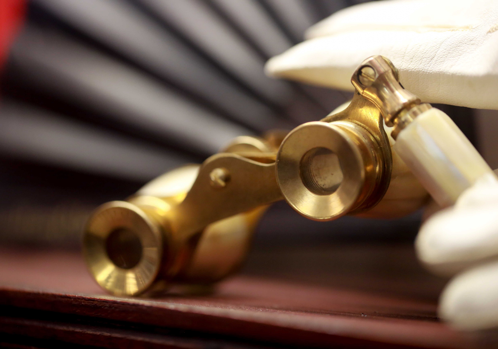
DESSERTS (47, 236)
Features (47, 278)
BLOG (47, 257)
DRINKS (47, 243)
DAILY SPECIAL (47, 229)
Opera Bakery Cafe (47, 216)
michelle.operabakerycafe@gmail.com (51, 106)
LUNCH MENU (47, 222)
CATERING (47, 250)
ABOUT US (47, 264)
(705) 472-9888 (47, 99)
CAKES (47, 271)
